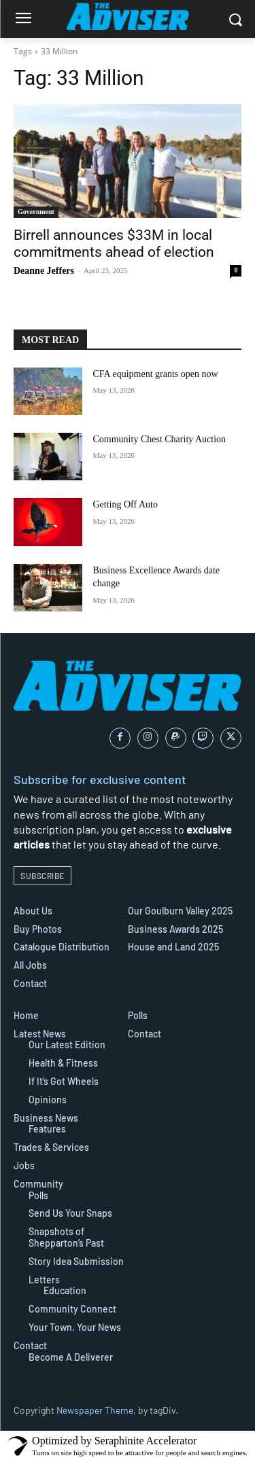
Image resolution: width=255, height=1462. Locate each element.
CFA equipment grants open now (155, 374)
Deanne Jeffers (44, 271)
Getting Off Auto (125, 504)
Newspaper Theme (94, 1410)
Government (36, 211)
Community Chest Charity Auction (159, 439)
